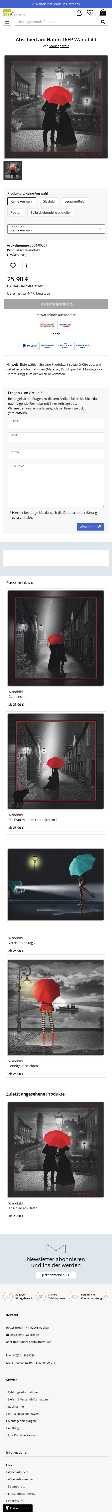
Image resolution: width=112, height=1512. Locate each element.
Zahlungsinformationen (23, 1392)
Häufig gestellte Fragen (22, 1414)
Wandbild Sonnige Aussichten (23, 1063)
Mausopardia (59, 46)
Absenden (90, 527)
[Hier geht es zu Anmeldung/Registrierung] (79, 12)
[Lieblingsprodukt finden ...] (56, 21)
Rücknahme (15, 1406)
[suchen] (103, 21)
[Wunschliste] (90, 12)
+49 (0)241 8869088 (22, 1355)
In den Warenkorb (56, 304)
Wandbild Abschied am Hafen (23, 1205)
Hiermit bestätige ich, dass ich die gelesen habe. (54, 515)
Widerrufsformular (19, 1479)
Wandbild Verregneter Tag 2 (22, 940)
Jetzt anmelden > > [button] (56, 1275)
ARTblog (12, 1428)
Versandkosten (35, 285)
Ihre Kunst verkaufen (21, 1435)
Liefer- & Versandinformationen (28, 1399)
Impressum (14, 1501)
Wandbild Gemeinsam (17, 694)
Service (11, 1380)
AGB (10, 1465)
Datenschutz (15, 1486)
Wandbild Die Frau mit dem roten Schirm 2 (32, 817)
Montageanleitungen (21, 1421)
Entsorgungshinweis (20, 1493)
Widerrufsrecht (17, 1472)
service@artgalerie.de (24, 1335)
